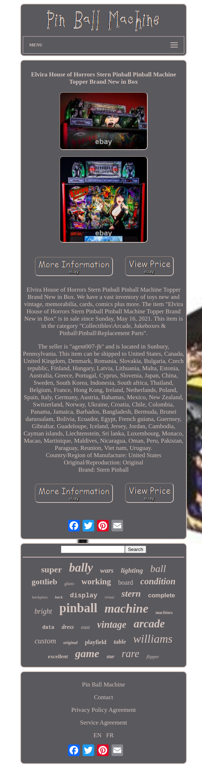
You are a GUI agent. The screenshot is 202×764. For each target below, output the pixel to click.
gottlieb (44, 581)
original (70, 642)
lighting (132, 570)
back (59, 597)
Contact (103, 697)
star (110, 656)
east (85, 627)
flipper (153, 656)
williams (152, 638)
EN (97, 735)
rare (130, 653)
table (120, 641)
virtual (109, 597)
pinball (78, 608)
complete (161, 595)
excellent (58, 656)
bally (81, 567)
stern (130, 593)
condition (158, 581)
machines (164, 612)
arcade (149, 623)
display (83, 595)
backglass (39, 597)
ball (158, 568)
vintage (111, 624)
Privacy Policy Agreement (103, 709)
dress (68, 627)
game (87, 653)
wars (107, 570)
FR (110, 735)
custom (45, 640)
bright (43, 611)
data (48, 627)
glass (69, 583)
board (125, 582)
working (96, 581)
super (51, 569)
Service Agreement (103, 722)
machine (126, 608)
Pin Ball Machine (103, 684)
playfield (95, 642)
